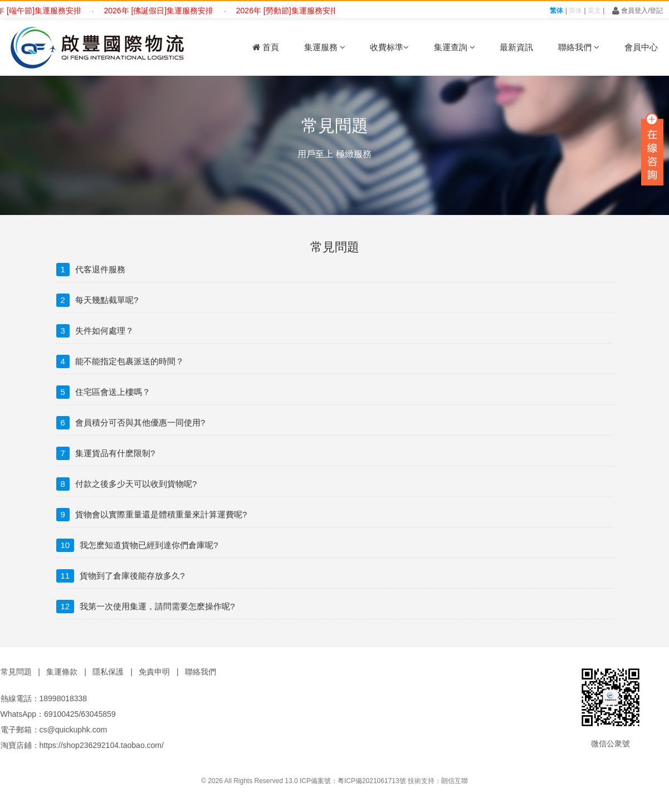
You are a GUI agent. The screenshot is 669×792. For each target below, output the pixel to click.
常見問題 (16, 671)
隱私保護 (108, 671)
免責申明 (154, 671)
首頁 (265, 47)
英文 (594, 10)
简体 (575, 10)
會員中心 (641, 47)
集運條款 (61, 671)
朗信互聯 (454, 781)
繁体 (556, 10)
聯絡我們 (578, 47)
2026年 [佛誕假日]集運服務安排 (163, 10)
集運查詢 (454, 47)
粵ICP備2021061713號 (372, 781)
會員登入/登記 (637, 10)
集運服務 (324, 47)
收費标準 (389, 47)
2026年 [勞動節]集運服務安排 (291, 10)
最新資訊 (516, 47)
